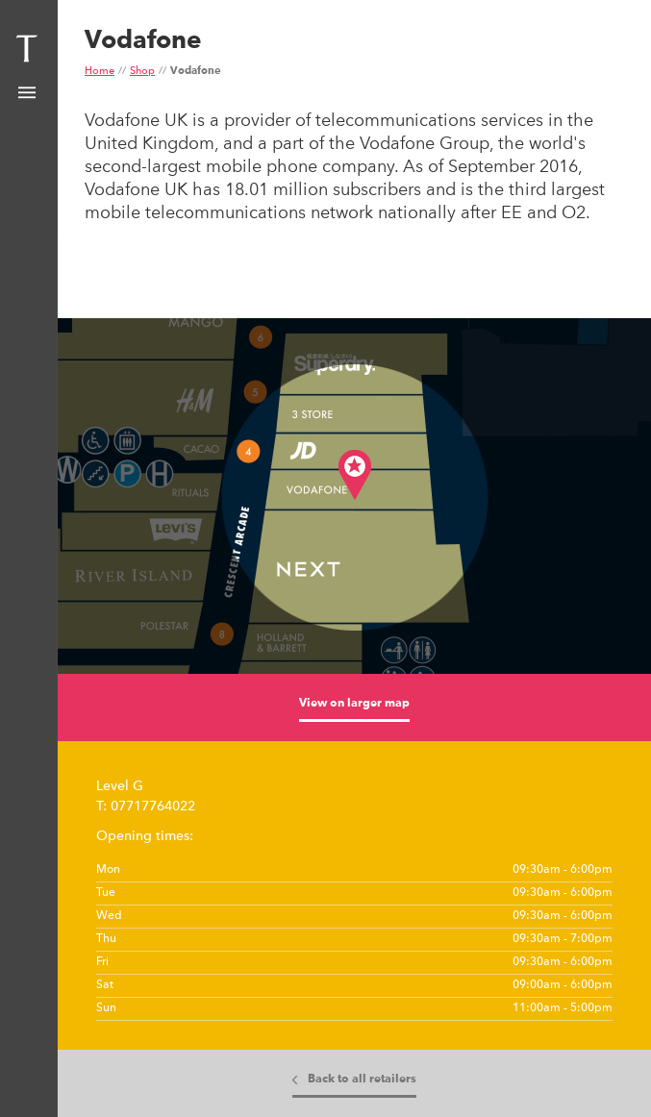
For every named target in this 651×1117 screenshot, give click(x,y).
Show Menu (27, 93)
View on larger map (354, 703)
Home (99, 71)
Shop (142, 71)
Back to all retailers (362, 1079)
